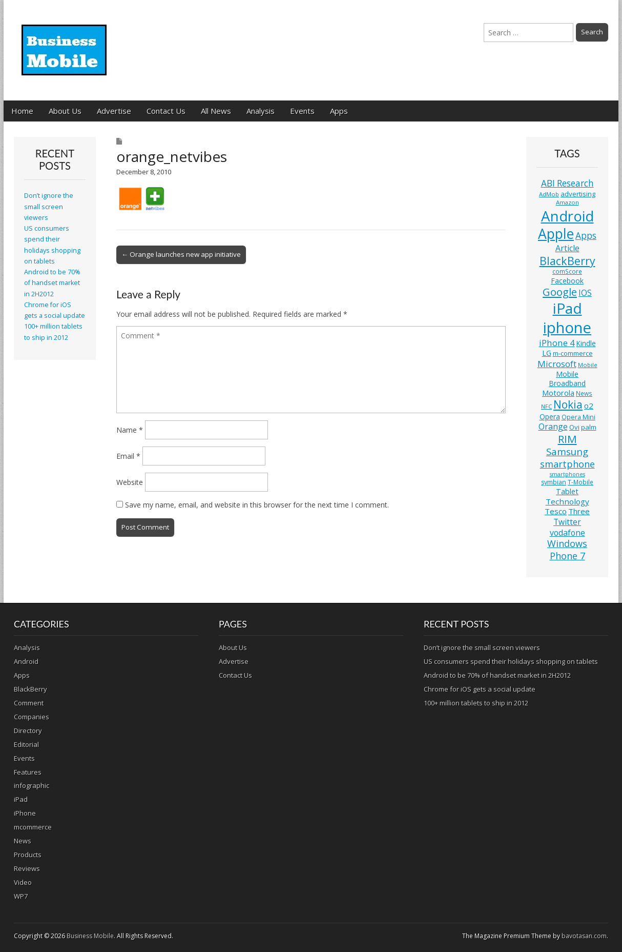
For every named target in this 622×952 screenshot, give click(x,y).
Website (129, 482)
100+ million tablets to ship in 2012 (476, 702)
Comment (29, 702)
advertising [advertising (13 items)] (578, 193)
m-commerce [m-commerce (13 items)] (573, 353)
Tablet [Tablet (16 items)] (567, 491)
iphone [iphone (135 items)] (567, 327)
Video (23, 882)
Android (26, 661)
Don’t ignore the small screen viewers (48, 206)
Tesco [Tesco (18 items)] (556, 511)
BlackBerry (30, 689)
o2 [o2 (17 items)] (588, 405)
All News (216, 111)
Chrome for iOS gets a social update (479, 689)
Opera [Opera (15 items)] (550, 416)
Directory (28, 730)
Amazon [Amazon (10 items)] (567, 202)
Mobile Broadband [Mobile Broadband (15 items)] (567, 378)
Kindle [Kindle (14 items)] (586, 343)
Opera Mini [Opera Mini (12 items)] (578, 417)
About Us (65, 111)
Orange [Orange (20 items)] (553, 426)
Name (129, 430)
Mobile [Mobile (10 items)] (587, 365)
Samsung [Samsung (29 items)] (567, 451)
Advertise (114, 111)
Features (28, 772)
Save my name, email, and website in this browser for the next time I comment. (257, 505)
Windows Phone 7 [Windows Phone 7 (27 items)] (567, 549)
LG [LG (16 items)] (546, 353)
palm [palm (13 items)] (588, 427)
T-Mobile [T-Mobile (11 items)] (580, 482)
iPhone (25, 813)
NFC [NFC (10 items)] (546, 406)
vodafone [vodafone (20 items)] (567, 532)
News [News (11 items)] (584, 393)
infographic (31, 785)
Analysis (260, 111)
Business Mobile (90, 935)
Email (128, 456)
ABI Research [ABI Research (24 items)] (567, 183)
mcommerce (33, 827)
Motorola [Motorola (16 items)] (558, 393)
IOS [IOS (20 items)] (585, 292)
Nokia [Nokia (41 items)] (568, 404)
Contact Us (166, 111)
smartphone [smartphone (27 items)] (567, 464)
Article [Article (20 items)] (567, 248)
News (22, 840)
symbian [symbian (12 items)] (553, 482)
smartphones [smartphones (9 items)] (567, 474)
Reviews (27, 868)
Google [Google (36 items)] (560, 292)
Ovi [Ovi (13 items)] (574, 427)
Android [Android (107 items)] (567, 216)
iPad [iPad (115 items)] (567, 308)
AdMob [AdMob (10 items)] (549, 194)
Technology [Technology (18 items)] (567, 501)
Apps (339, 111)
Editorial (26, 744)
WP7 (21, 896)
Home (22, 111)
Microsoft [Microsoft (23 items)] (556, 364)
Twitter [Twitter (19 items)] (567, 522)
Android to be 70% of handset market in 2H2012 (52, 283)
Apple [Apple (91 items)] (556, 234)
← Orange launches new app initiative (181, 254)
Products (28, 854)
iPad (21, 799)
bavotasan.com (584, 935)
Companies (31, 716)
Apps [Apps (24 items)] (585, 235)
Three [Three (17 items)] (579, 511)
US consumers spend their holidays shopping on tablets (511, 661)
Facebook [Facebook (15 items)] (567, 281)
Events (302, 111)
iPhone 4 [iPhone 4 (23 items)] (557, 343)
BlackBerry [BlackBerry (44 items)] (567, 260)
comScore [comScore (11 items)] (567, 271)
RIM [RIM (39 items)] (567, 439)
